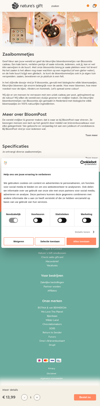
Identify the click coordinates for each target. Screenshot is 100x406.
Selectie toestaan (50, 241)
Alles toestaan (81, 241)
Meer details (10, 389)
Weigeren (18, 241)
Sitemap (51, 383)
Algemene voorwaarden (51, 378)
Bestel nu (85, 397)
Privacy (51, 368)
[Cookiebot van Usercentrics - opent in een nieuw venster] (82, 162)
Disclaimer (51, 373)
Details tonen (82, 231)
